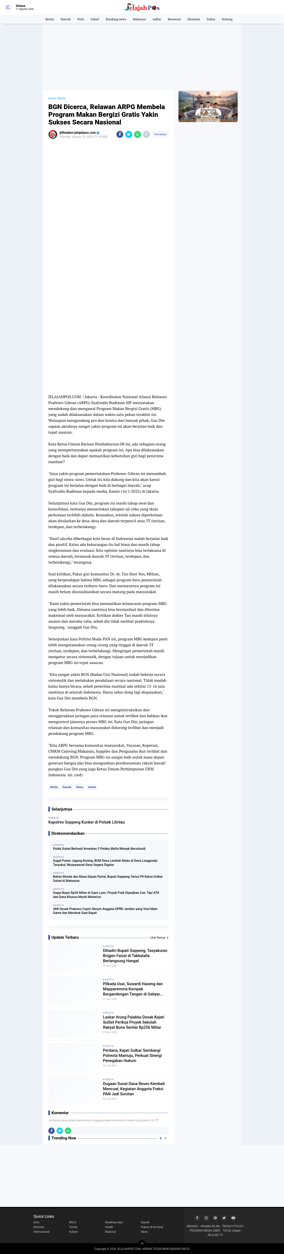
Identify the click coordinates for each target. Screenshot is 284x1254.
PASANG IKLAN (210, 1226)
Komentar (160, 134)
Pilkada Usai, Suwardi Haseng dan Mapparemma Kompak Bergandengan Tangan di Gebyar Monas (133, 989)
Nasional (110, 1231)
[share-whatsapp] (137, 134)
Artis (36, 1222)
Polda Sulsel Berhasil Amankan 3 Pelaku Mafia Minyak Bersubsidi (99, 849)
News (79, 787)
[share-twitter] (128, 134)
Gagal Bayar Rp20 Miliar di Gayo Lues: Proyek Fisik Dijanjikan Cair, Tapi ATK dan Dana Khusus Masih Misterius (106, 895)
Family (73, 1227)
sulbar (157, 19)
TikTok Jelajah (232, 1230)
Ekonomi (194, 19)
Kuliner (73, 1231)
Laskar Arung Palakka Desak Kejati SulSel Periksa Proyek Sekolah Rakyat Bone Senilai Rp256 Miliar (133, 1022)
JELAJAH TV (215, 1234)
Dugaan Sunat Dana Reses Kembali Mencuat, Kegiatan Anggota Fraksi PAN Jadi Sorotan (134, 1088)
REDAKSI (192, 1226)
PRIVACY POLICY (233, 1226)
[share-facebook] (119, 134)
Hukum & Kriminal (152, 1227)
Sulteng (227, 19)
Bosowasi (174, 19)
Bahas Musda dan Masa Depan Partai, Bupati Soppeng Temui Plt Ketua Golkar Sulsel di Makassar (108, 879)
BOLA (72, 1222)
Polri (81, 19)
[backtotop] (142, 1244)
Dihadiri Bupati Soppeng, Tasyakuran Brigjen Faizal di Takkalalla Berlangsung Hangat (135, 955)
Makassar (139, 19)
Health (109, 1227)
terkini (92, 787)
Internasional (42, 1231)
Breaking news (116, 19)
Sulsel (95, 19)
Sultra (211, 19)
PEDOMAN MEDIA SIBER (205, 1230)
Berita (50, 19)
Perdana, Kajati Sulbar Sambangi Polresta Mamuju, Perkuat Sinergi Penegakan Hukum (132, 1055)
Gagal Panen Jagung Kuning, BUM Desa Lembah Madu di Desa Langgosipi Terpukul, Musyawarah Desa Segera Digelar (105, 863)
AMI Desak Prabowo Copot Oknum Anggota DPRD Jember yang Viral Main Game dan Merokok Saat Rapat (105, 911)
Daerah (66, 19)
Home (52, 98)
